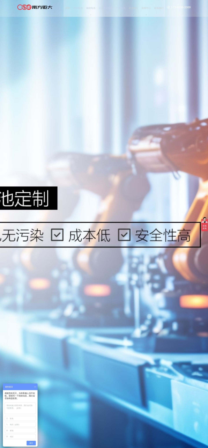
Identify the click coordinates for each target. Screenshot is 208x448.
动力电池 (78, 7)
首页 (67, 7)
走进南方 (133, 7)
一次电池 (120, 7)
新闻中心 (146, 7)
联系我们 (159, 7)
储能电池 (90, 7)
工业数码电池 (106, 7)
